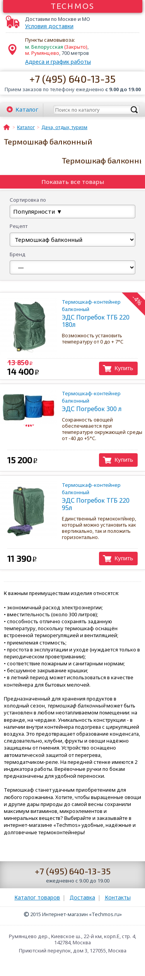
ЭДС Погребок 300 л (96, 401)
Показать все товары (72, 181)
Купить (123, 368)
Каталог (26, 109)
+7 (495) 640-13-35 (72, 79)
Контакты (118, 897)
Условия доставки (49, 26)
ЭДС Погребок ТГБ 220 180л (96, 313)
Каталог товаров (37, 897)
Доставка (82, 897)
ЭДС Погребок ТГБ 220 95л (96, 496)
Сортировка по (28, 200)
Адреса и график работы (58, 61)
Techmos (72, 5)
